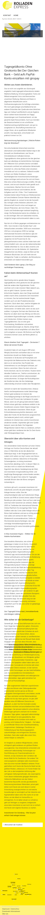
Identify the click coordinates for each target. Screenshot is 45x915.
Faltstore (27, 645)
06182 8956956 (8, 19)
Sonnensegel (37, 652)
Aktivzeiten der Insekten (13, 825)
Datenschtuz (15, 909)
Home (16, 15)
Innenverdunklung (19, 647)
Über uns (5, 914)
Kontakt (7, 15)
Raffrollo (18, 649)
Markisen (12, 649)
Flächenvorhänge (36, 645)
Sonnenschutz (37, 649)
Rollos (30, 649)
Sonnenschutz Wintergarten (23, 652)
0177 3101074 (17, 19)
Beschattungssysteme (16, 645)
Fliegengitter (8, 647)
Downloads (6, 911)
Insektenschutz (31, 647)
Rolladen (25, 649)
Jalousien (39, 647)
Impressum (6, 909)
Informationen (15, 911)
